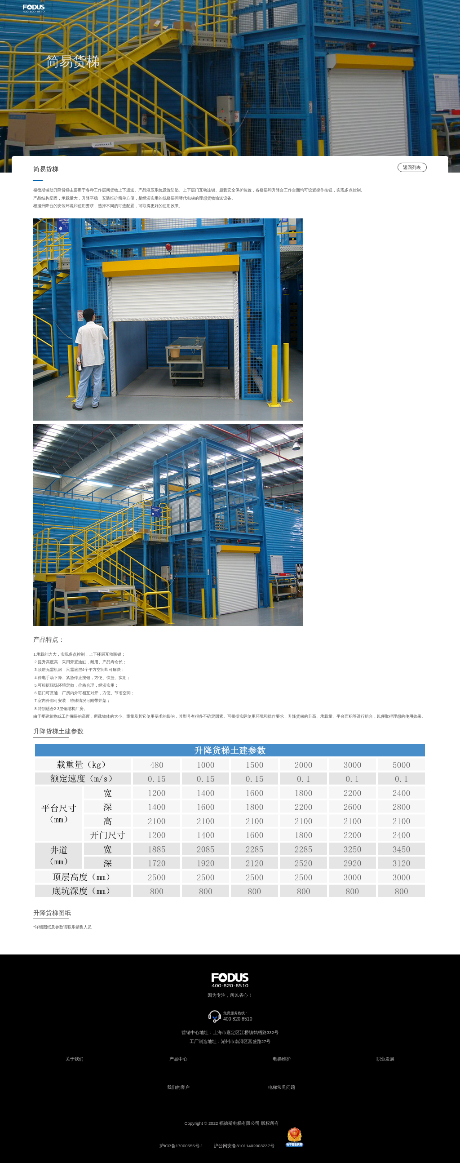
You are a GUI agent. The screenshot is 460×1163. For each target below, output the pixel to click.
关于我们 (75, 1058)
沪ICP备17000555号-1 (181, 1145)
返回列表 (412, 167)
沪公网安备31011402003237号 (244, 1145)
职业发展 (385, 1058)
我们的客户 (178, 1087)
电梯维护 (282, 1058)
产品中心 (178, 1058)
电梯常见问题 (281, 1087)
